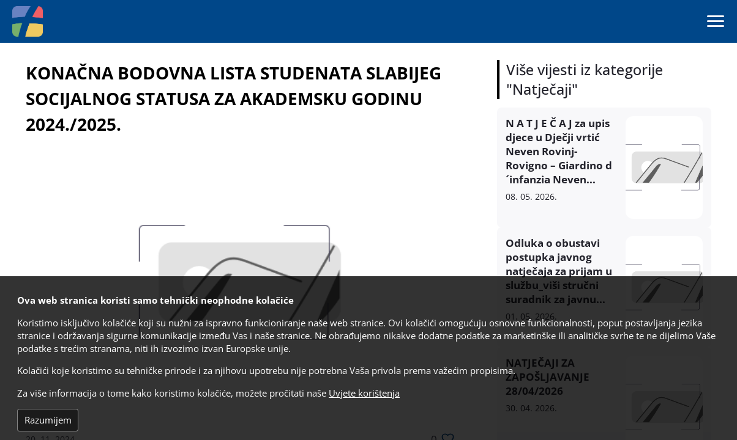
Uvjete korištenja (364, 393)
